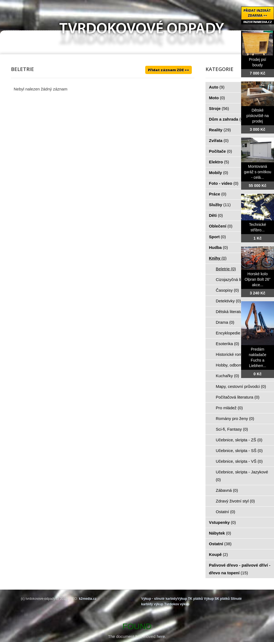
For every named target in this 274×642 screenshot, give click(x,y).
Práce (217, 194)
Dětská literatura (234, 311)
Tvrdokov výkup (176, 604)
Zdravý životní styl (235, 501)
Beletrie (226, 268)
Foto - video (224, 183)
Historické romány (235, 354)
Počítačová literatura (237, 397)
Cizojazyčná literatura (238, 279)
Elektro (219, 162)
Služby (220, 204)
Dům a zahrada (226, 119)
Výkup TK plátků (190, 599)
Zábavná (227, 490)
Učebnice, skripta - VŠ (239, 461)
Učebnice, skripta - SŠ (239, 450)
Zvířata (219, 140)
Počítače (220, 151)
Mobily (218, 172)
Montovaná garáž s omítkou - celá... (257, 172)
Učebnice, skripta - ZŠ (239, 440)
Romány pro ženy (235, 418)
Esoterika (227, 343)
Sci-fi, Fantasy (232, 429)
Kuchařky (227, 375)
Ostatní (225, 511)
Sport (217, 236)
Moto (217, 97)
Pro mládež (229, 407)
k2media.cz (87, 599)
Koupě (218, 554)
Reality (220, 129)
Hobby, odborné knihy (239, 365)
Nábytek (220, 533)
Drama (225, 322)
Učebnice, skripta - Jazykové (242, 476)
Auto (217, 87)
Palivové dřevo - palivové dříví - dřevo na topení (239, 569)
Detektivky (228, 301)
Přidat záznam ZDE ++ (168, 69)
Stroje (219, 108)
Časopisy (227, 290)
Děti (216, 215)
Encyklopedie (231, 333)
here (161, 636)
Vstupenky (222, 522)
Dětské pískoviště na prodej (257, 115)
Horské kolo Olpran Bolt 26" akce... (257, 279)
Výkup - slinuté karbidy (159, 599)
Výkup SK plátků (217, 599)
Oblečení (221, 226)
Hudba (218, 247)
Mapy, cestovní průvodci (241, 386)
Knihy (218, 258)
